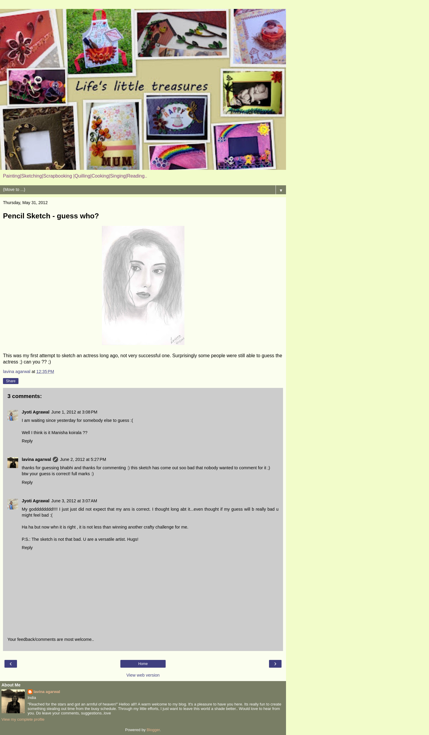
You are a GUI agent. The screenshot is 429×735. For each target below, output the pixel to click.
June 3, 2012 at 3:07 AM (74, 500)
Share (10, 381)
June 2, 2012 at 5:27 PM (83, 459)
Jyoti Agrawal (35, 412)
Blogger (153, 730)
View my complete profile (22, 719)
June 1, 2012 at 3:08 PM (74, 412)
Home (143, 664)
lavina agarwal (36, 459)
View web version (143, 675)
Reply (27, 441)
